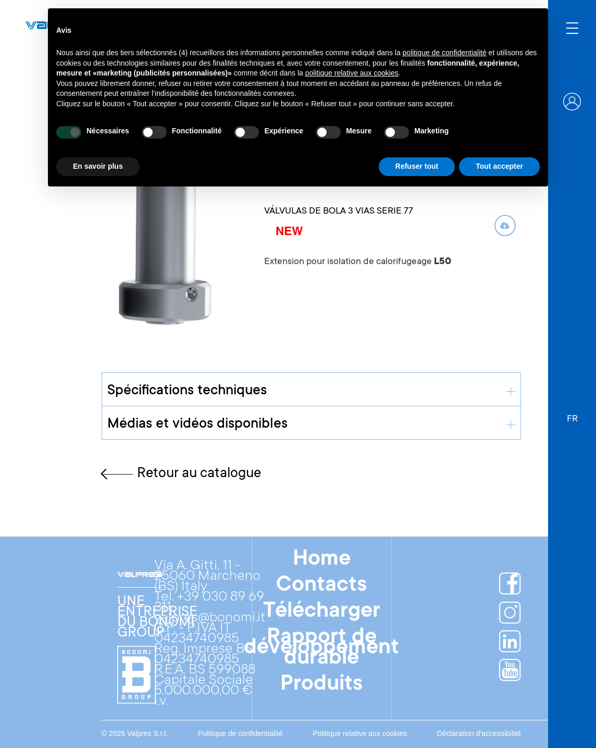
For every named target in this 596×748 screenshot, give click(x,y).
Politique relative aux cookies (360, 733)
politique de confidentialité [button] (445, 52)
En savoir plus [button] (98, 166)
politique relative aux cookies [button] (352, 73)
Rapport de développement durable (321, 648)
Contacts (321, 586)
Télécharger (321, 612)
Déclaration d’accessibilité (479, 733)
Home (322, 560)
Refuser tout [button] (416, 166)
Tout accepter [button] (499, 166)
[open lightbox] (167, 232)
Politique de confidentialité (240, 733)
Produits (321, 685)
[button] (572, 414)
